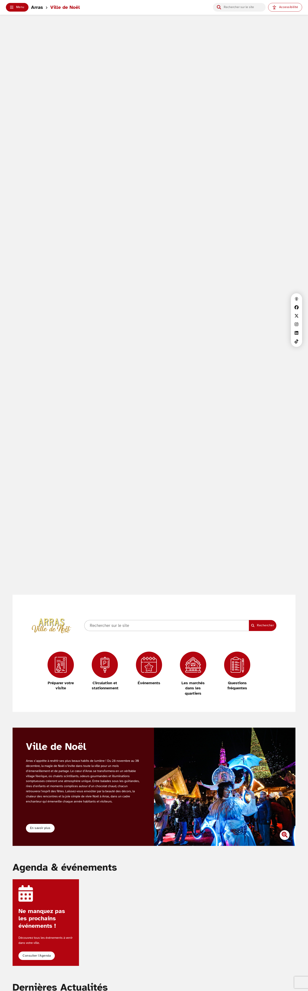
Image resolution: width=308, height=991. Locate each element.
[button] (17, 7)
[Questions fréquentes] (237, 671)
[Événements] (149, 668)
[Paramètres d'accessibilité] (285, 7)
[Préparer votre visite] (60, 671)
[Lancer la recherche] (219, 7)
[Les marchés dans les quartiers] (193, 674)
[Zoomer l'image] (285, 835)
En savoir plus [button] (40, 828)
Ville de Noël (65, 7)
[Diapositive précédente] (161, 786)
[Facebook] (296, 307)
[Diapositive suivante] (288, 786)
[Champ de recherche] (243, 7)
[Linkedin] (296, 333)
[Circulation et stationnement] (105, 671)
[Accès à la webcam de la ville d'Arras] (296, 299)
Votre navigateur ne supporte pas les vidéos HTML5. (154, 320)
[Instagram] (296, 324)
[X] (296, 316)
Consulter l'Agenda (37, 956)
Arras (37, 7)
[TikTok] (296, 341)
